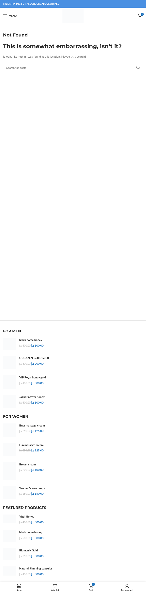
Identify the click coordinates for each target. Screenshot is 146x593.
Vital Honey (26, 516)
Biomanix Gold (28, 550)
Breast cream (27, 464)
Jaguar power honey (32, 397)
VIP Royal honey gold (32, 377)
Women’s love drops (32, 488)
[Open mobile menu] (10, 16)
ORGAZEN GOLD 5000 (34, 358)
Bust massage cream (32, 425)
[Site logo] (73, 15)
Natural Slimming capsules (35, 568)
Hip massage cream (31, 445)
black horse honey (30, 340)
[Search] (73, 67)
